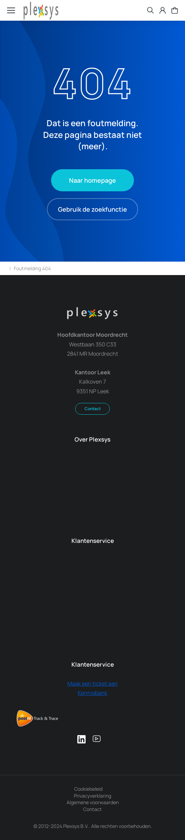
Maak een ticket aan (92, 683)
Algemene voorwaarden (93, 802)
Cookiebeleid (88, 789)
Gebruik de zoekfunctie (92, 209)
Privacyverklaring (92, 795)
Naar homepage (92, 180)
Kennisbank (92, 693)
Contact (93, 409)
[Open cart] (174, 10)
